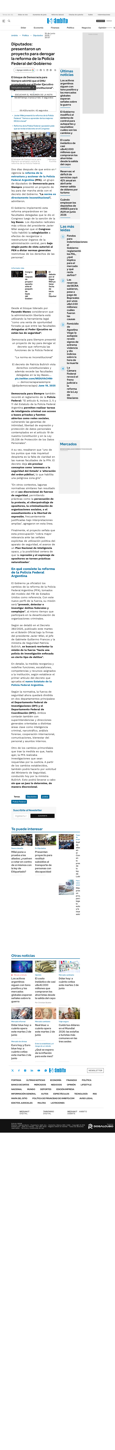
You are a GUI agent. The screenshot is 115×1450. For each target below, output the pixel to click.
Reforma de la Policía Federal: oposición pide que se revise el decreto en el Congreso (34, 127)
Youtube (38, 1071)
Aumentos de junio (39, 15)
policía (45, 796)
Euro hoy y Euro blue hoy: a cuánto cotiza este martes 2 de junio (21, 1051)
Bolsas (71, 449)
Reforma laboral (58, 15)
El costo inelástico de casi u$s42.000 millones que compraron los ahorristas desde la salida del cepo (69, 152)
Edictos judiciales (21, 1103)
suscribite (100, 21)
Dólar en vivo (23, 15)
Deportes (45, 1089)
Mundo (31, 1089)
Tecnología (81, 1093)
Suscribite (42, 816)
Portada (16, 1080)
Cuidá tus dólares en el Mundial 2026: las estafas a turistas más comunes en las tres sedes (69, 1033)
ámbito (14, 35)
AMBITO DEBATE (77, 1112)
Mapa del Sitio (19, 1098)
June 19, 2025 (47, 385)
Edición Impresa (65, 1089)
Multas (42, 1103)
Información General (23, 1093)
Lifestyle (86, 1084)
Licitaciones (57, 1103)
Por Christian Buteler (43, 1002)
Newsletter (109, 27)
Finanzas (55, 27)
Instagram (25, 1070)
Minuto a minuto (20, 975)
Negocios (86, 27)
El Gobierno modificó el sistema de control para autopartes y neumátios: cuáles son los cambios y (68, 122)
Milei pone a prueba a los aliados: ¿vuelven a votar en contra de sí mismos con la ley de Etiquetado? (21, 861)
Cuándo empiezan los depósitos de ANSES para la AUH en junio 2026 (69, 207)
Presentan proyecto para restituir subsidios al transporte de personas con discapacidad (43, 861)
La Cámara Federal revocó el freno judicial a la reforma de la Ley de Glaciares (72, 383)
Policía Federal (19, 801)
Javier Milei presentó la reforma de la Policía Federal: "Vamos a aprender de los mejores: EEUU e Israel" (34, 118)
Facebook (19, 1070)
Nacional (16, 1089)
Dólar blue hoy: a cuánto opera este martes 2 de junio (21, 1030)
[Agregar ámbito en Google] (24, 70)
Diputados (38, 35)
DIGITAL (25, 1112)
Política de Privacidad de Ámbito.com (53, 1098)
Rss (95, 1093)
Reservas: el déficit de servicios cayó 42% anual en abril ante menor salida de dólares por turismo (69, 182)
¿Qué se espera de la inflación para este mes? (44, 1053)
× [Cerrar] (33, 87)
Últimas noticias (35, 1080)
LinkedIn (32, 1070)
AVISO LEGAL (86, 1098)
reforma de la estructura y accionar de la (33, 176)
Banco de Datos (20, 1084)
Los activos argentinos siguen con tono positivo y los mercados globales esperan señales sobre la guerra (69, 92)
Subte (90, 15)
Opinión (102, 27)
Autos (44, 1093)
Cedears (88, 449)
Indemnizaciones (104, 15)
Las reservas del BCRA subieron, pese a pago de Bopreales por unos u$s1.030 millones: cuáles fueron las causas (73, 299)
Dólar (23, 27)
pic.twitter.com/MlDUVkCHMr (34, 378)
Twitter (12, 1071)
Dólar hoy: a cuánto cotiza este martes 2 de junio (69, 983)
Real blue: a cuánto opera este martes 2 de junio (45, 1030)
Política (70, 27)
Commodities (79, 449)
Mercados (40, 1084)
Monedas (64, 449)
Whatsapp (46, 1070)
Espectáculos (61, 1093)
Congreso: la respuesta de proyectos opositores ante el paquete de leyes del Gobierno (30, 285)
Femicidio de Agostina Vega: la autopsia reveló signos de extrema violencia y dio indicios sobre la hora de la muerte (73, 343)
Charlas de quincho (76, 15)
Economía (38, 27)
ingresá (109, 21)
